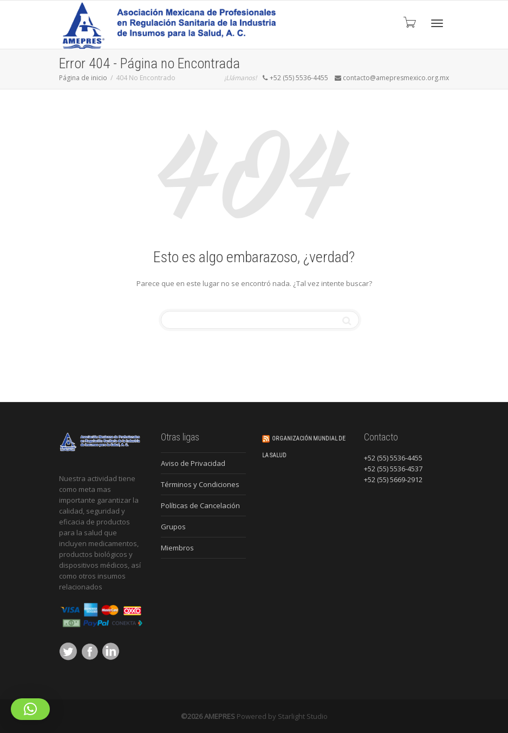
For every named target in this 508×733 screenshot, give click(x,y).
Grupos (173, 526)
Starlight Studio (303, 716)
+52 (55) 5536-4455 (393, 458)
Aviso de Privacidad (193, 463)
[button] (30, 709)
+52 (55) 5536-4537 (393, 468)
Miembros (177, 548)
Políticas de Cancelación (200, 505)
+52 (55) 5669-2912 (393, 479)
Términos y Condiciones (200, 484)
